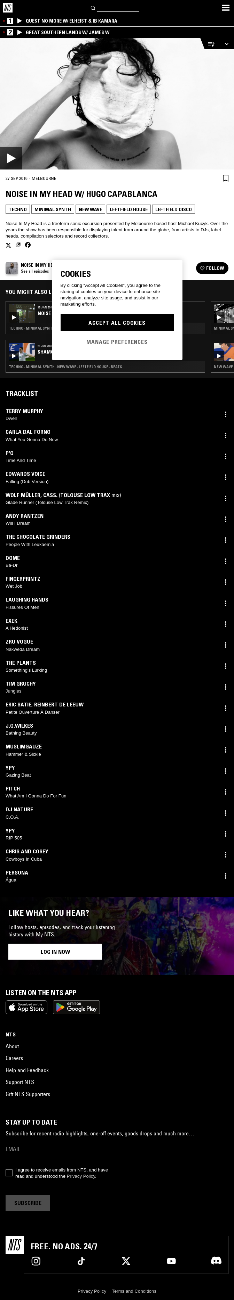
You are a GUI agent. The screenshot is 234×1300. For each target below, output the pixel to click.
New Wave (90, 209)
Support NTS (20, 1081)
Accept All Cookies (117, 322)
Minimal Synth (52, 209)
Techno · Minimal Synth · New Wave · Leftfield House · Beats (65, 366)
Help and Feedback (27, 1070)
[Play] (117, 103)
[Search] (93, 7)
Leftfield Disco (173, 209)
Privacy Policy (81, 1176)
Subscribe (27, 1202)
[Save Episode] (225, 178)
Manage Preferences (117, 341)
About (12, 1046)
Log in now (55, 951)
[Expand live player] (226, 44)
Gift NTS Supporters (28, 1094)
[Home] (8, 8)
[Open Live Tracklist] (209, 44)
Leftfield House (129, 209)
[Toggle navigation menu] (225, 7)
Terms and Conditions (134, 1291)
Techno (18, 209)
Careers (14, 1057)
